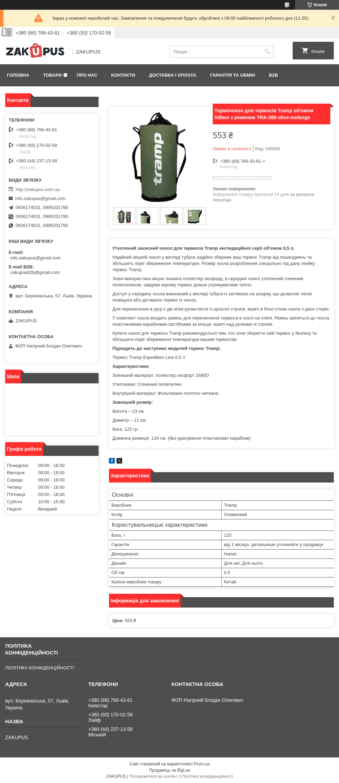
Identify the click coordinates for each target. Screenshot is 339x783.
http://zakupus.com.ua (37, 189)
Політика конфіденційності (207, 776)
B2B (273, 75)
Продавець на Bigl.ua (169, 770)
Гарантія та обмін (232, 75)
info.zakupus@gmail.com (40, 198)
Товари (52, 75)
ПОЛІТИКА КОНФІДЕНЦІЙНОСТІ (39, 667)
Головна (18, 75)
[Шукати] (267, 52)
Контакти (123, 75)
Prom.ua (202, 764)
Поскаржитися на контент (153, 776)
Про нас (87, 75)
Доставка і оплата (172, 75)
